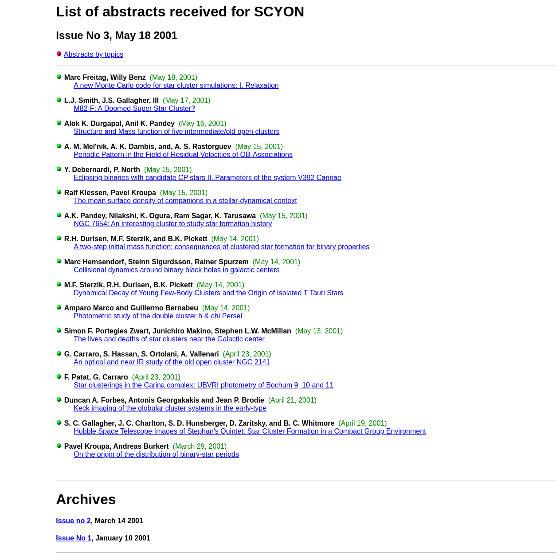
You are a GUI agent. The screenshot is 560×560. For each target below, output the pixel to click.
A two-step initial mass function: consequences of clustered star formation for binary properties (221, 247)
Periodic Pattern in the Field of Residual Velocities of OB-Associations (183, 154)
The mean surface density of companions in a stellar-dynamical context (185, 200)
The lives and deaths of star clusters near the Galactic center (169, 339)
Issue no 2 (73, 521)
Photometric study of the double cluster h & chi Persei (158, 316)
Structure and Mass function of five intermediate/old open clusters (176, 131)
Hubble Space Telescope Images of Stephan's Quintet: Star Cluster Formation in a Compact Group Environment (250, 431)
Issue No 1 (73, 538)
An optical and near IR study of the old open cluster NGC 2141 (172, 362)
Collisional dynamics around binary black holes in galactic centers (176, 270)
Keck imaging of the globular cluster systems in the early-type (170, 408)
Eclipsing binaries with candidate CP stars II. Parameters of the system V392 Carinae (207, 177)
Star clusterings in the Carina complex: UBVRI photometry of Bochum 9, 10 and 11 (203, 385)
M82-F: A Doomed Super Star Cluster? (134, 108)
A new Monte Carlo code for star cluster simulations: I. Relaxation (176, 85)
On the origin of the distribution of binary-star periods (156, 454)
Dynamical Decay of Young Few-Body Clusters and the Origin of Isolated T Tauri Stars (208, 293)
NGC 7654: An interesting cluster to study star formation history (173, 223)
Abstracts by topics (93, 54)
